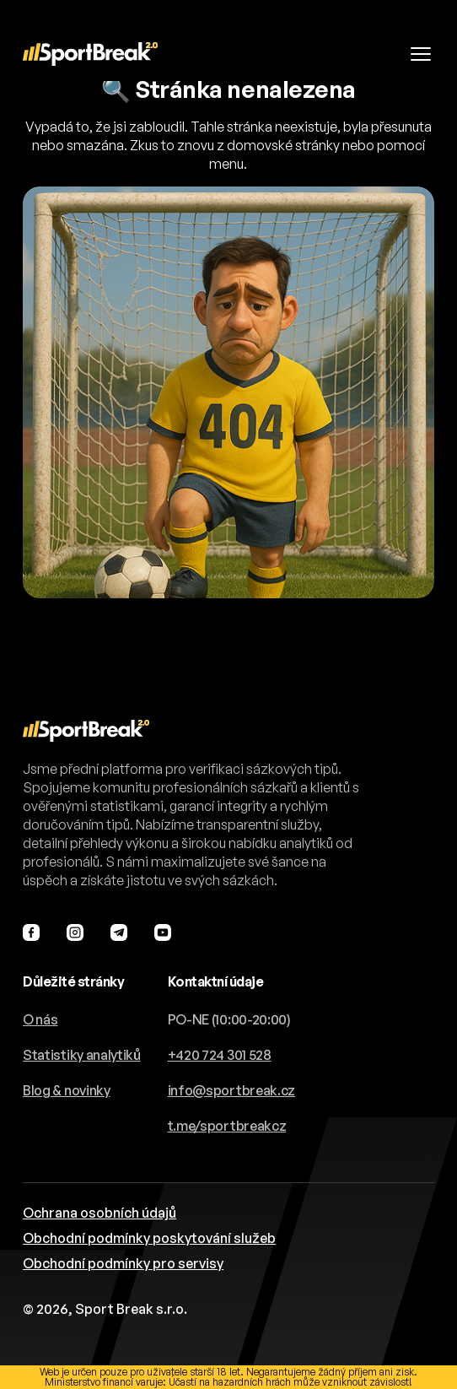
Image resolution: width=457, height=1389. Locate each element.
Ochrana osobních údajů (99, 1212)
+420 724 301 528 (220, 1054)
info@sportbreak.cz (231, 1090)
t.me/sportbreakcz (227, 1125)
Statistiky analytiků (82, 1054)
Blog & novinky (66, 1090)
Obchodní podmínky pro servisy (123, 1263)
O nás (40, 1019)
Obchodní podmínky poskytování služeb (149, 1238)
